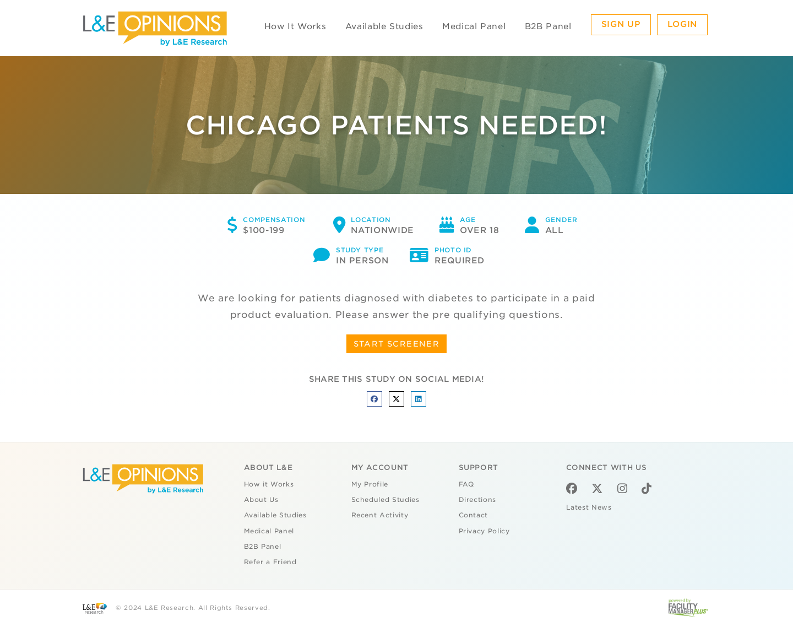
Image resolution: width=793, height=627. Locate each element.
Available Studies (384, 26)
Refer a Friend (270, 562)
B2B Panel (548, 26)
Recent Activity (380, 515)
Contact (473, 515)
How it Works (269, 484)
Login (682, 24)
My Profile (370, 484)
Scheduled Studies (385, 500)
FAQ (466, 484)
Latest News (589, 507)
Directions (478, 500)
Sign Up (621, 24)
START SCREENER (397, 343)
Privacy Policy (484, 531)
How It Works (295, 26)
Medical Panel (474, 26)
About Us (261, 500)
